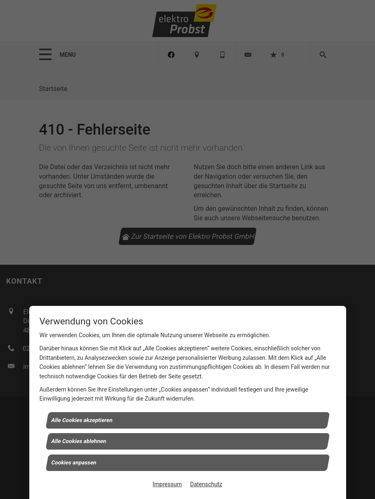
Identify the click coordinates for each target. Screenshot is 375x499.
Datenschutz (206, 484)
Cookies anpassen (74, 462)
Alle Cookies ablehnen (79, 441)
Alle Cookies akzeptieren (82, 420)
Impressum (167, 484)
